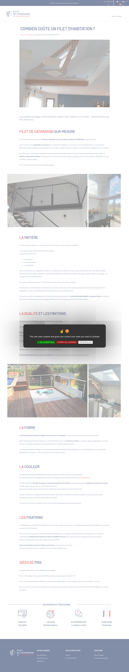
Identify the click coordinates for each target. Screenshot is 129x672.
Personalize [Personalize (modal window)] (85, 342)
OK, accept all (46, 342)
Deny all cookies (66, 342)
